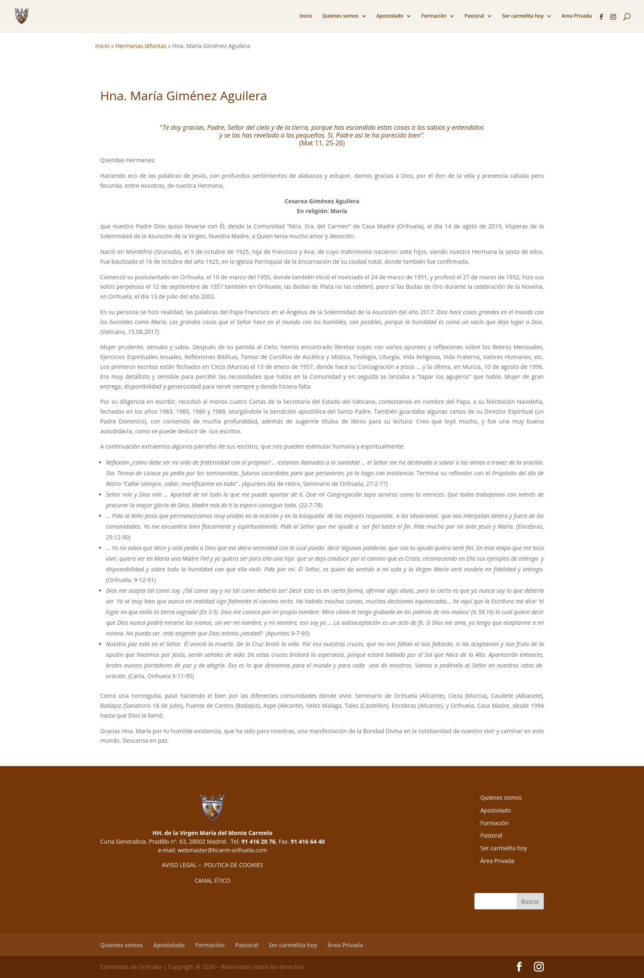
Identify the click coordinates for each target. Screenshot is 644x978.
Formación (434, 16)
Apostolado (389, 16)
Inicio (305, 16)
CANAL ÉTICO (212, 880)
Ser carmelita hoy (522, 16)
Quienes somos (340, 16)
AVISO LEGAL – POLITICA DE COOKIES (212, 865)
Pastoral (474, 16)
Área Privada (497, 861)
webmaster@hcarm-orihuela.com (222, 850)
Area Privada (576, 16)
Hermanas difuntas (141, 46)
